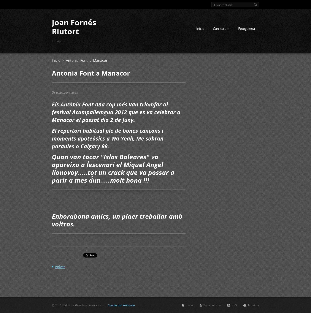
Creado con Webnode (121, 305)
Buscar (255, 4)
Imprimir (253, 305)
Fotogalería (246, 28)
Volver (60, 266)
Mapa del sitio (212, 305)
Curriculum (221, 28)
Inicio (200, 28)
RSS (234, 305)
